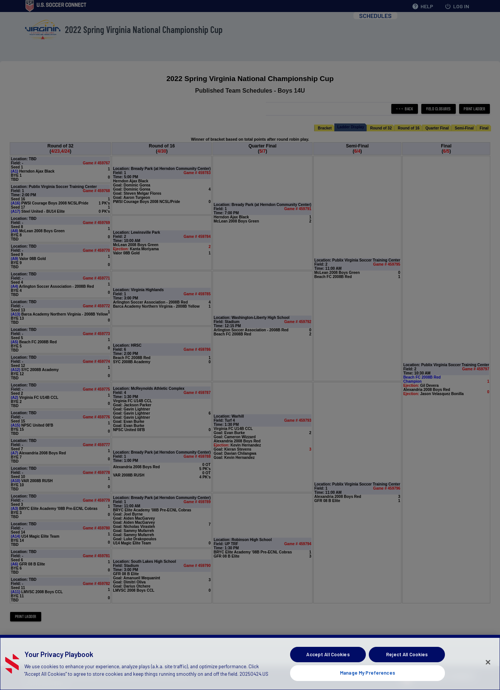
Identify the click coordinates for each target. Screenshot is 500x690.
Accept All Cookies (327, 664)
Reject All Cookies (407, 664)
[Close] (488, 672)
